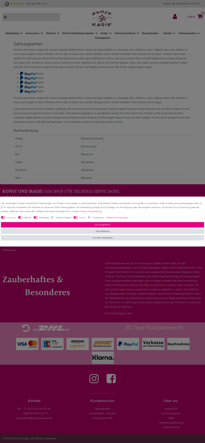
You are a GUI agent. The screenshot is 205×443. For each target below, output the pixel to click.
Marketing (44, 217)
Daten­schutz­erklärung (91, 211)
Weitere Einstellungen (117, 217)
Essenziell (11, 217)
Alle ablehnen (102, 231)
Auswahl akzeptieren (102, 237)
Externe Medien (63, 217)
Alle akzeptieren (102, 224)
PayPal (82, 217)
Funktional (98, 217)
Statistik (27, 217)
